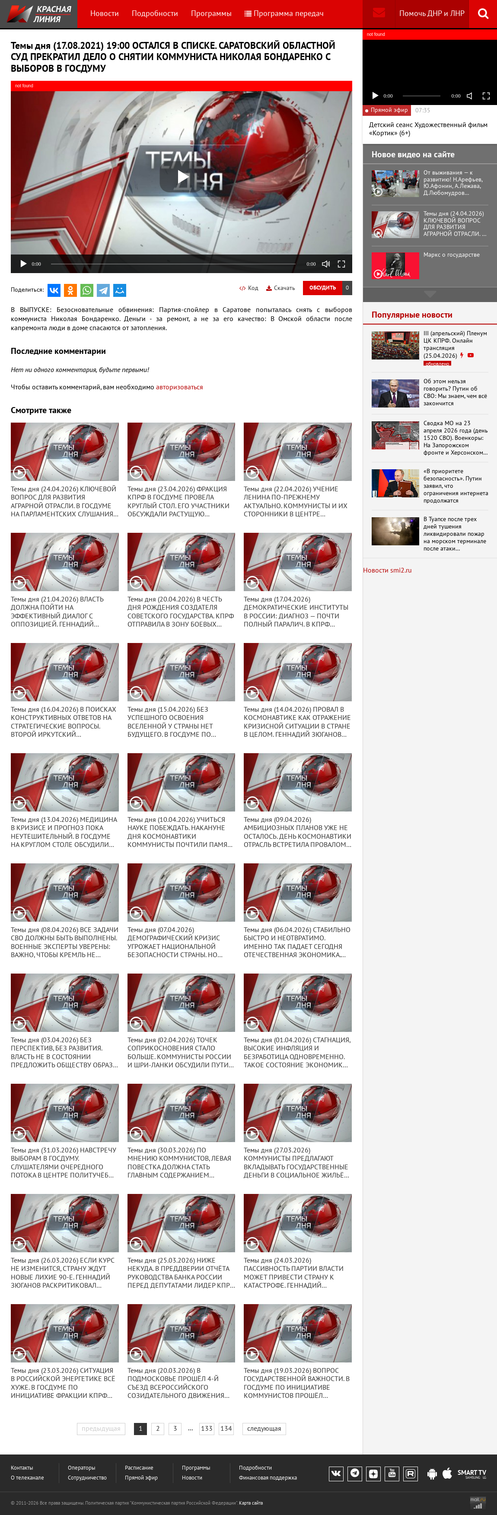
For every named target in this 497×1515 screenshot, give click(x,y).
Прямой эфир (141, 1478)
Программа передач (284, 13)
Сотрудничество (87, 1478)
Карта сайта (251, 1503)
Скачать (280, 288)
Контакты (22, 1468)
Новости (104, 13)
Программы (211, 13)
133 (207, 1428)
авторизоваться (179, 387)
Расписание (139, 1468)
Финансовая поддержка (268, 1478)
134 (226, 1428)
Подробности (155, 13)
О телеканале (27, 1478)
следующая (264, 1428)
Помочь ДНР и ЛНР (432, 13)
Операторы (82, 1468)
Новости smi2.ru (387, 570)
